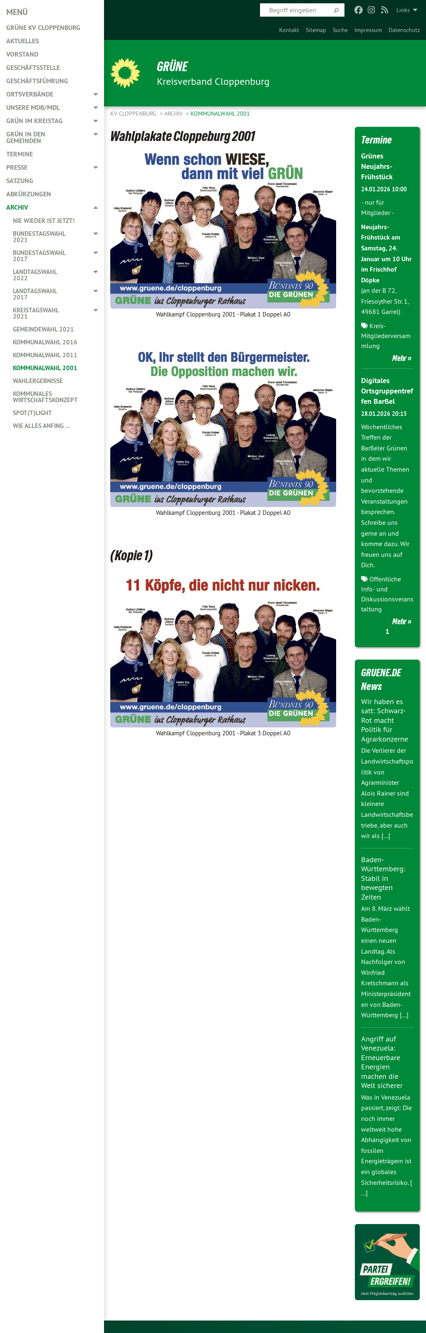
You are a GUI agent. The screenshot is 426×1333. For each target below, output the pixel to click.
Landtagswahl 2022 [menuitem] (35, 275)
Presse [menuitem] (16, 167)
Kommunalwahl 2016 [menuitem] (45, 342)
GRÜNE (172, 66)
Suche (340, 30)
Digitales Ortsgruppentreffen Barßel (387, 391)
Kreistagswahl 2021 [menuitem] (36, 313)
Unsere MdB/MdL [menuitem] (33, 107)
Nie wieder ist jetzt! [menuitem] (43, 221)
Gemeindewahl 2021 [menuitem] (43, 329)
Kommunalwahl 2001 (220, 113)
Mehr (399, 358)
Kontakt (289, 30)
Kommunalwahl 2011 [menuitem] (45, 355)
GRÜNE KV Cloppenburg (43, 27)
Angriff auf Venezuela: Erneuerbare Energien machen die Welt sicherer (382, 1062)
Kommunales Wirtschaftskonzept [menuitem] (45, 397)
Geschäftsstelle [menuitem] (33, 67)
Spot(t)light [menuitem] (32, 413)
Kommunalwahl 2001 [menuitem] (45, 368)
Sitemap (316, 30)
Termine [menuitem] (19, 154)
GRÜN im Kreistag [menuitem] (34, 120)
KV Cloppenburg (134, 113)
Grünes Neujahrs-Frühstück (377, 166)
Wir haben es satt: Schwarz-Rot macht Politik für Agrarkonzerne (384, 720)
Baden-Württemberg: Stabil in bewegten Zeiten (383, 878)
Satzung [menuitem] (19, 180)
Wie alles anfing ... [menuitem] (41, 426)
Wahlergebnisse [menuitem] (38, 381)
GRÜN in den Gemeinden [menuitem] (25, 137)
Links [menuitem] (403, 10)
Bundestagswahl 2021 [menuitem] (39, 237)
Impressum (368, 30)
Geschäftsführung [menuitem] (37, 81)
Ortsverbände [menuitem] (29, 94)
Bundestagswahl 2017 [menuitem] (39, 256)
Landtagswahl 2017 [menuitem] (35, 294)
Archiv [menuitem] (17, 207)
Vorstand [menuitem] (22, 54)
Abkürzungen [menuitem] (28, 194)
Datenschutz (404, 30)
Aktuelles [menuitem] (22, 41)
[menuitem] (289, 30)
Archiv (174, 113)
